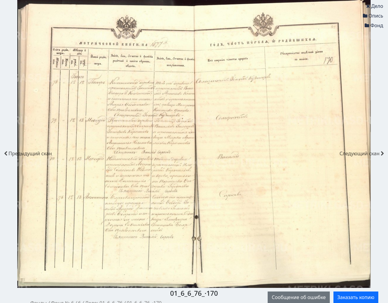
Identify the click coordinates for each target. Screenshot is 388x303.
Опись (373, 15)
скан (28, 153)
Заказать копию (355, 297)
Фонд (374, 25)
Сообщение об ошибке (299, 297)
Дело (374, 6)
